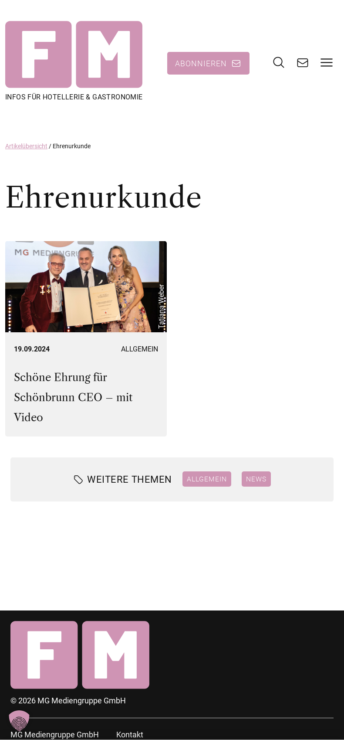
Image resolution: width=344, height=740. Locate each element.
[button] (19, 721)
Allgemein (139, 349)
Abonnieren (201, 63)
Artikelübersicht (26, 146)
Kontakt (129, 734)
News (256, 479)
